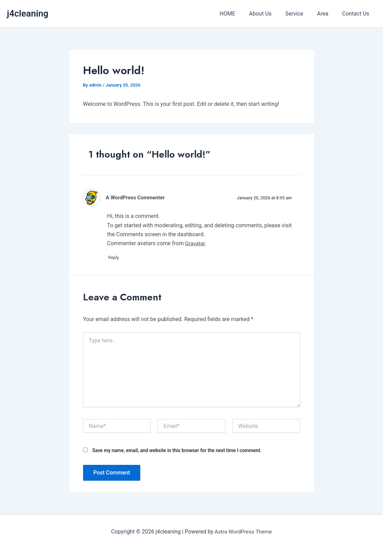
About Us (270, 13)
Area (327, 13)
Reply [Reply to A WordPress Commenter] (116, 257)
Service (301, 13)
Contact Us (357, 13)
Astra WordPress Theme (243, 531)
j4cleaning (27, 13)
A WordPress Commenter (136, 197)
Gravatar (195, 243)
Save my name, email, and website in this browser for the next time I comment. (176, 451)
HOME (240, 13)
